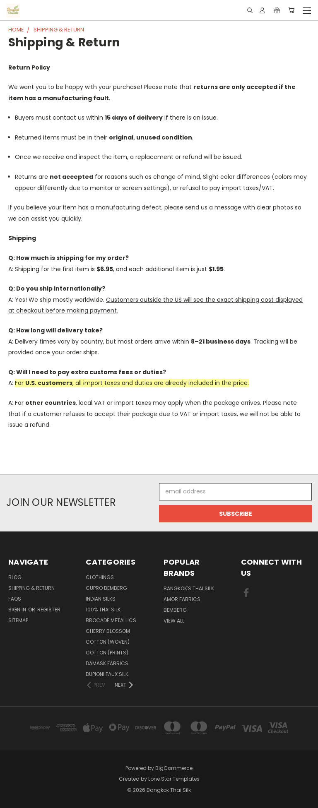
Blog (15, 577)
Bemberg (175, 609)
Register (48, 609)
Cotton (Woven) (108, 641)
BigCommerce (174, 768)
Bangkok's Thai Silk (189, 588)
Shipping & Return (31, 588)
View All (174, 620)
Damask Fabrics (107, 663)
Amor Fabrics (182, 599)
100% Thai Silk (103, 609)
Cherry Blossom (108, 631)
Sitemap (18, 620)
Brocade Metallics (111, 620)
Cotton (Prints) (107, 652)
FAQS (14, 598)
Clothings (100, 577)
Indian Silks (101, 598)
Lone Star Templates (174, 778)
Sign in (17, 609)
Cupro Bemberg (106, 588)
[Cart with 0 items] (291, 10)
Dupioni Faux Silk (107, 674)
